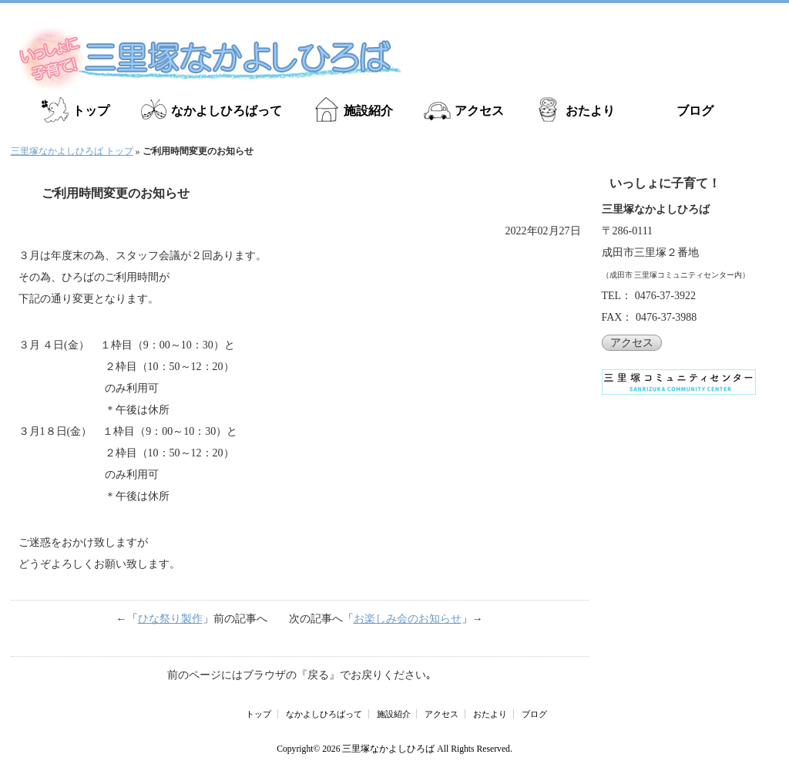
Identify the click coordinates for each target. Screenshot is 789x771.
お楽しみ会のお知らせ (408, 619)
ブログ (695, 110)
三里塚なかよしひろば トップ (72, 151)
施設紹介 (368, 110)
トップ (90, 110)
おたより (590, 110)
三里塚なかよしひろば (388, 749)
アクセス (479, 110)
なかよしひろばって (226, 110)
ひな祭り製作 (170, 619)
